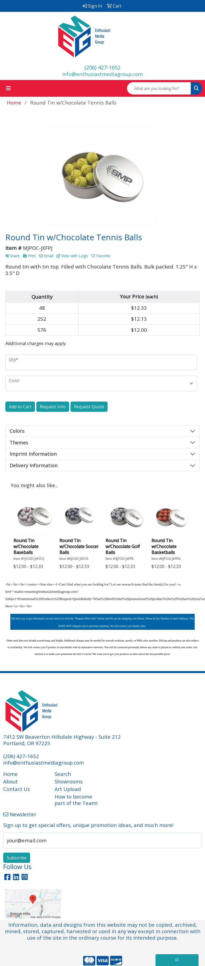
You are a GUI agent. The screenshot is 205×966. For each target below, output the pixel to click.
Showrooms (69, 781)
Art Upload (68, 789)
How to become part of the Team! (76, 799)
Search (63, 773)
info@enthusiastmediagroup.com (102, 74)
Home (10, 773)
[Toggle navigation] (8, 88)
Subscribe (17, 858)
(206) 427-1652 (102, 67)
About (10, 781)
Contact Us (16, 789)
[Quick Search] (159, 88)
